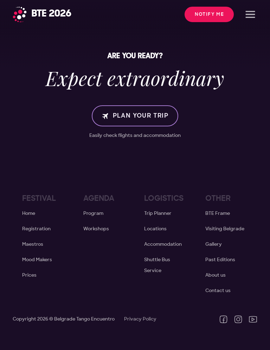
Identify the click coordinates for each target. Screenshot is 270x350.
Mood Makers (37, 259)
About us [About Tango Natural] (215, 275)
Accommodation (163, 244)
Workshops (96, 228)
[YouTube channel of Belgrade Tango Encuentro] (253, 319)
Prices (29, 275)
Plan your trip (135, 116)
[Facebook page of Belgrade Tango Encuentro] (223, 319)
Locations (155, 228)
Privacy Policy (140, 319)
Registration (36, 228)
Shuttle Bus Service (157, 265)
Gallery (213, 244)
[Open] (250, 14)
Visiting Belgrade (224, 228)
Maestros (32, 244)
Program (93, 213)
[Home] (42, 14)
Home (28, 213)
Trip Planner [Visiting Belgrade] (158, 213)
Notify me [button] (209, 14)
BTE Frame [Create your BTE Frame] (217, 213)
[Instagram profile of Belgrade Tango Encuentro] (238, 319)
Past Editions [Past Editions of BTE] (220, 259)
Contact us (218, 290)
